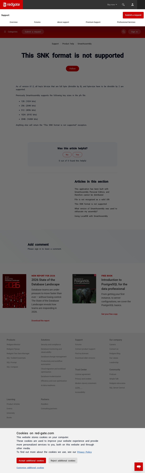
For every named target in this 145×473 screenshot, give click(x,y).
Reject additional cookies (63, 460)
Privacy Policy (85, 452)
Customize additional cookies (30, 468)
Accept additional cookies (31, 460)
